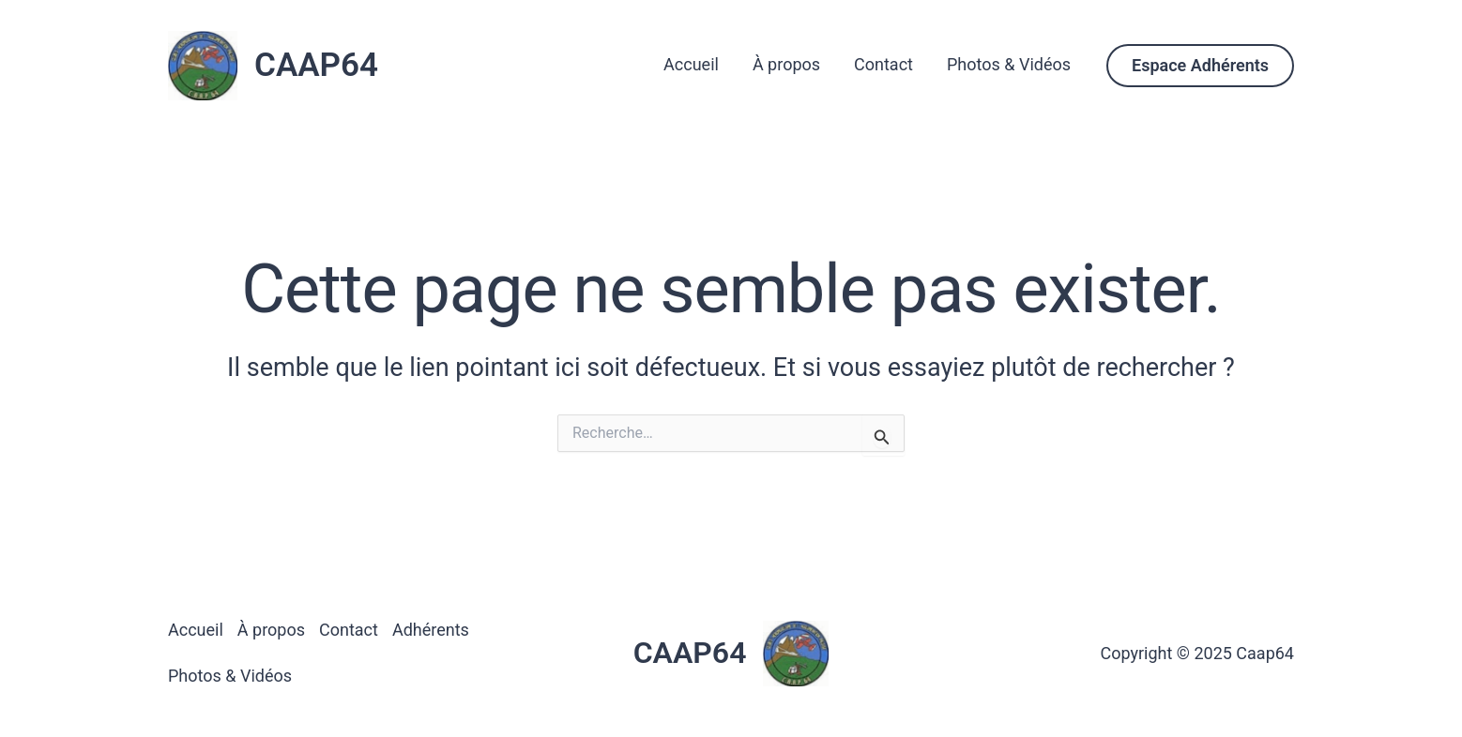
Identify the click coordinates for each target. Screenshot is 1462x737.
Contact (883, 64)
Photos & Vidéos (1009, 64)
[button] (1200, 65)
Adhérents (430, 629)
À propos (786, 64)
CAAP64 (316, 65)
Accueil (691, 64)
